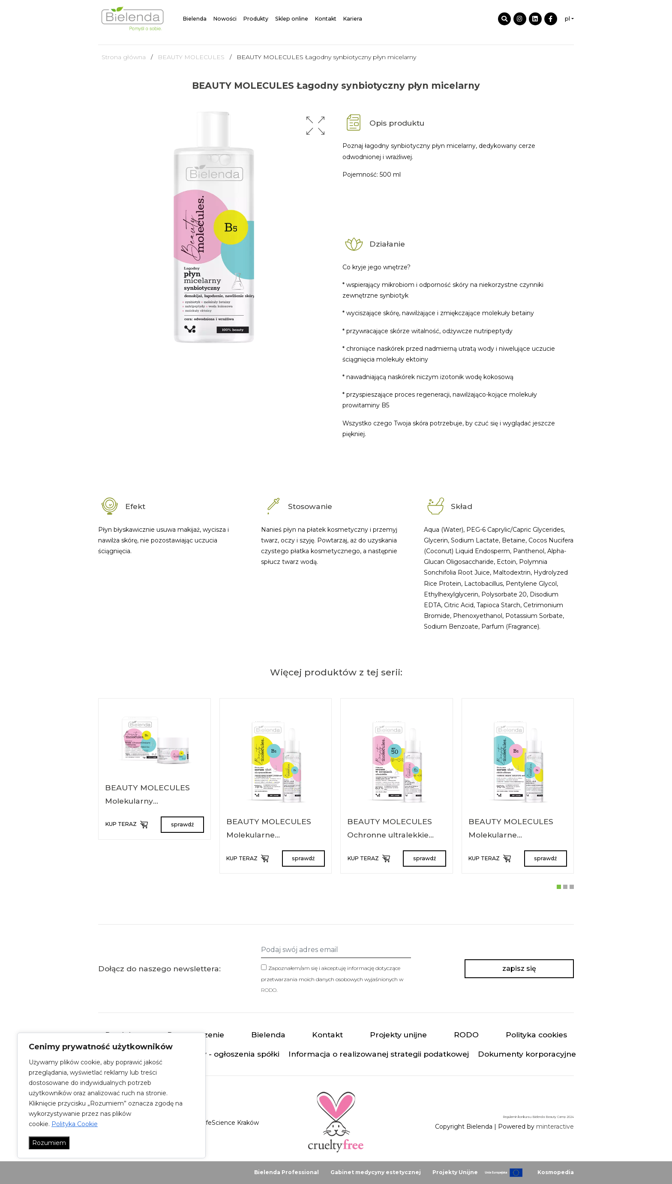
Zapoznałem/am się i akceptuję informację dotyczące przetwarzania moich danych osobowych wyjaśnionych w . (332, 979)
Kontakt (325, 18)
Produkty (255, 18)
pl (567, 18)
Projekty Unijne (455, 1172)
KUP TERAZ (126, 824)
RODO (268, 990)
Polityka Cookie (74, 1124)
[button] (315, 126)
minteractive (555, 1126)
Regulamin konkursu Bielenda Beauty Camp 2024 (538, 1117)
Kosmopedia (555, 1172)
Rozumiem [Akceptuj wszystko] (49, 1143)
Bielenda (195, 18)
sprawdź (182, 824)
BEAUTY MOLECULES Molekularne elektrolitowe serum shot (516, 835)
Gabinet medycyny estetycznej (375, 1172)
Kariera (352, 18)
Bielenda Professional (286, 1172)
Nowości (225, 18)
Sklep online (291, 18)
